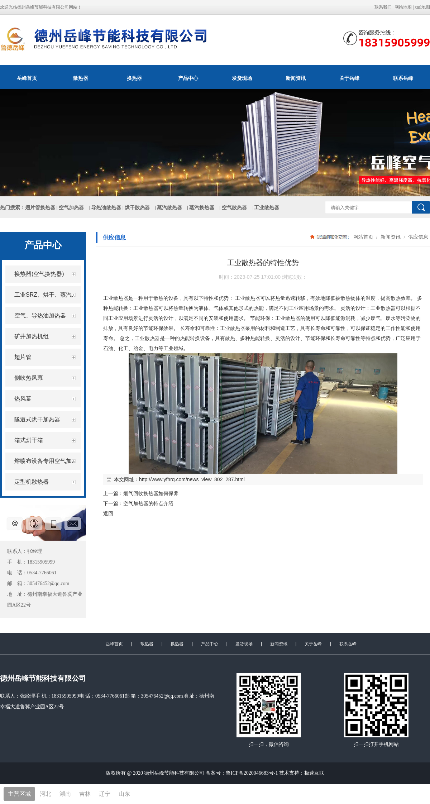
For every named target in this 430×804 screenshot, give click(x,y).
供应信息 (417, 237)
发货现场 (242, 78)
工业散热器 (115, 298)
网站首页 (363, 237)
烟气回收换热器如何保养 (150, 493)
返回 (108, 513)
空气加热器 (71, 207)
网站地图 (403, 7)
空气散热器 (234, 207)
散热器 (80, 78)
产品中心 (188, 78)
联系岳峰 (403, 78)
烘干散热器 (137, 207)
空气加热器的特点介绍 (148, 503)
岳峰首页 (27, 78)
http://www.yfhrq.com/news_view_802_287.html (192, 479)
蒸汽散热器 (169, 207)
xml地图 (422, 7)
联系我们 (383, 7)
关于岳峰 (349, 78)
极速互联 (314, 773)
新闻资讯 (296, 78)
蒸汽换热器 (201, 207)
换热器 (134, 78)
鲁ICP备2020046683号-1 (252, 773)
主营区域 (19, 794)
